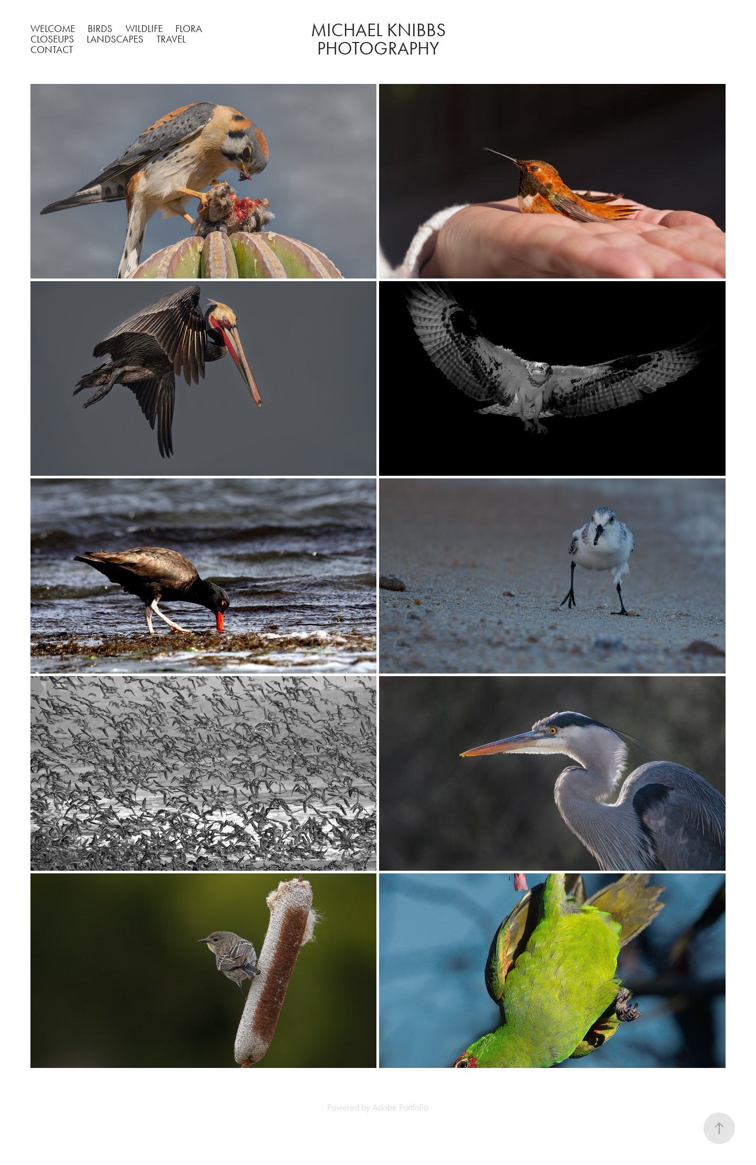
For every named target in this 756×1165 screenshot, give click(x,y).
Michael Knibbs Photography (380, 39)
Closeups (52, 39)
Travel (171, 39)
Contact (51, 50)
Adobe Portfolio (400, 1107)
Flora (188, 29)
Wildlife (144, 29)
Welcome (52, 29)
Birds (100, 29)
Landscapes (115, 39)
